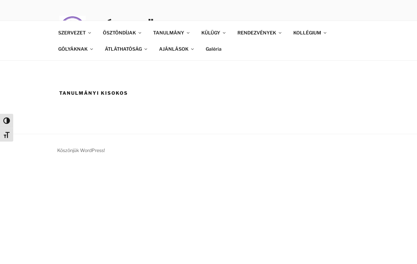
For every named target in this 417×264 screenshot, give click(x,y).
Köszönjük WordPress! (81, 150)
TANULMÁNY (171, 32)
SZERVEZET (75, 32)
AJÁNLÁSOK (177, 49)
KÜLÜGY (214, 32)
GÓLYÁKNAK (76, 49)
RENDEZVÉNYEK (259, 32)
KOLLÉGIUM (310, 32)
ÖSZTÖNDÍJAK (122, 32)
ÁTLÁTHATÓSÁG (126, 49)
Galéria (214, 49)
